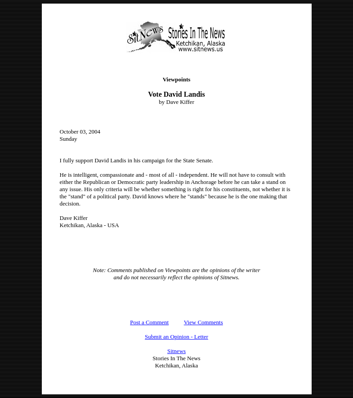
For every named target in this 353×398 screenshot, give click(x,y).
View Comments (203, 322)
